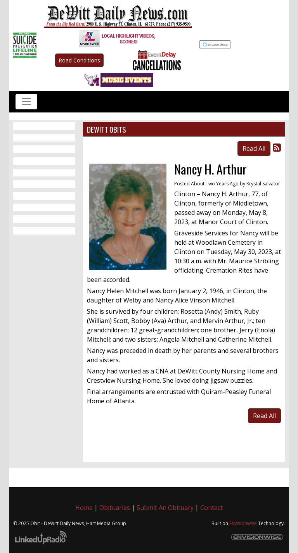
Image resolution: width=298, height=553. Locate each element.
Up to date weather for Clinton (281, 46)
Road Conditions (79, 60)
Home (84, 507)
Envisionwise (243, 523)
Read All (254, 148)
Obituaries (114, 507)
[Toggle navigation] (26, 101)
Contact (211, 507)
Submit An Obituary (165, 507)
